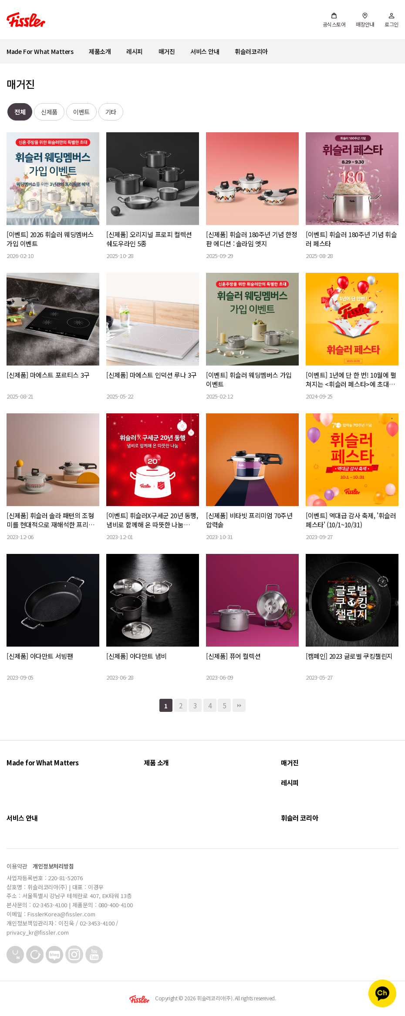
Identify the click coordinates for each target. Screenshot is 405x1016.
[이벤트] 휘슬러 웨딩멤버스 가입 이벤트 (249, 379)
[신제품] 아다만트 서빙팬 (40, 656)
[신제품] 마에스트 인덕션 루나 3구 (151, 374)
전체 (19, 111)
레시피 (134, 51)
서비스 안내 (204, 51)
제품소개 (100, 51)
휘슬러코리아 (251, 51)
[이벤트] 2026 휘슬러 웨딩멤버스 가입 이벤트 (50, 239)
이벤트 (81, 111)
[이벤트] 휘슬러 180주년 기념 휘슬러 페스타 (351, 239)
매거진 (167, 51)
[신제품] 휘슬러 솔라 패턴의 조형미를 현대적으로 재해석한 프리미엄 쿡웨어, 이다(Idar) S (50, 520)
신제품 (49, 111)
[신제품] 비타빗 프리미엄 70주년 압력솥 (249, 520)
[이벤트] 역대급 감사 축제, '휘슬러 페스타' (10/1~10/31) (351, 520)
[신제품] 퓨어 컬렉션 (233, 656)
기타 (110, 111)
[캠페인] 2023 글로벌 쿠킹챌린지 (349, 656)
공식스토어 (334, 20)
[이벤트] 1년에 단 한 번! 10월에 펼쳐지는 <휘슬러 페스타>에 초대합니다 (351, 379)
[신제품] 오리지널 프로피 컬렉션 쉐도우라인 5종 (149, 239)
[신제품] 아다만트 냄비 (136, 656)
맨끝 (239, 705)
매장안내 (365, 20)
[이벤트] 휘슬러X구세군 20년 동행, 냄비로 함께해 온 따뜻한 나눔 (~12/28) (152, 520)
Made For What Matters (40, 51)
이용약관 (17, 866)
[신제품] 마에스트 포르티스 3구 (48, 374)
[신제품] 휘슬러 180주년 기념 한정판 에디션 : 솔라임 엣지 (251, 239)
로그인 (391, 20)
